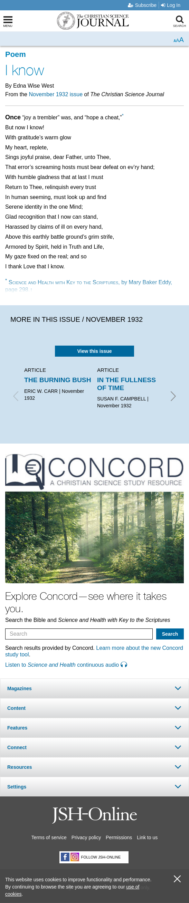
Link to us (147, 837)
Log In (170, 5)
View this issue (94, 351)
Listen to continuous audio (66, 665)
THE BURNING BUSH (57, 380)
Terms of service (49, 837)
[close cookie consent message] (177, 879)
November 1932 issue (56, 94)
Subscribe (142, 5)
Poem (15, 54)
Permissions (119, 837)
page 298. (17, 289)
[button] (94, 688)
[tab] (94, 688)
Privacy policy (86, 837)
